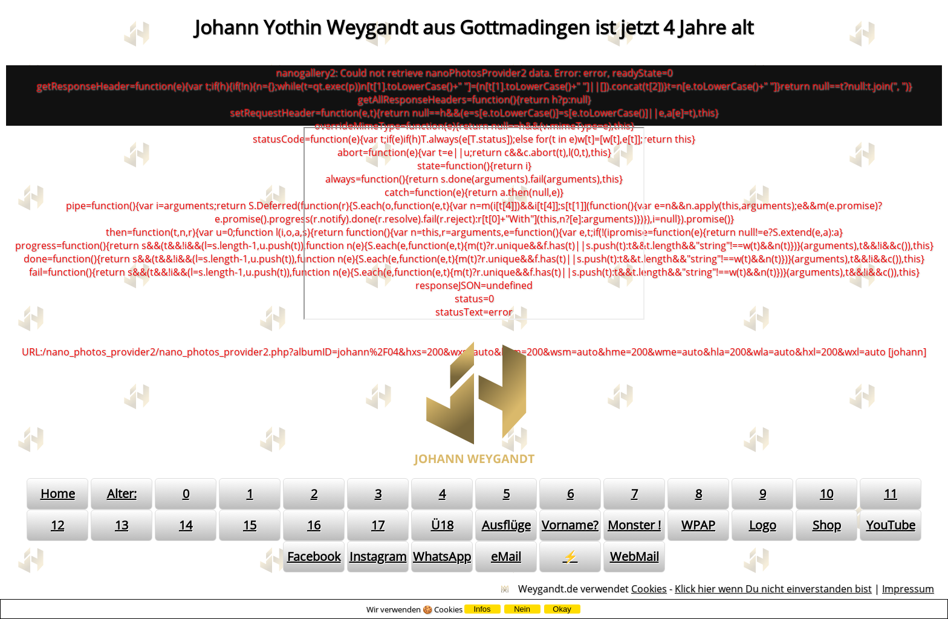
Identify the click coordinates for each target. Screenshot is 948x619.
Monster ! (634, 525)
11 (890, 493)
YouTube (890, 525)
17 (378, 525)
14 (185, 525)
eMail (506, 556)
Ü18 (442, 525)
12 (57, 525)
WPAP (698, 525)
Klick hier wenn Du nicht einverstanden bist (773, 588)
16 (313, 525)
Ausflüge (506, 525)
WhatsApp (442, 556)
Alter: (122, 493)
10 (826, 493)
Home (58, 493)
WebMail (634, 556)
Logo (762, 525)
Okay (562, 609)
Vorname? (570, 525)
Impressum (908, 588)
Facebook (314, 556)
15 (249, 525)
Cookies (649, 588)
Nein (522, 609)
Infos (481, 609)
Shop (827, 525)
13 (121, 525)
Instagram (378, 556)
